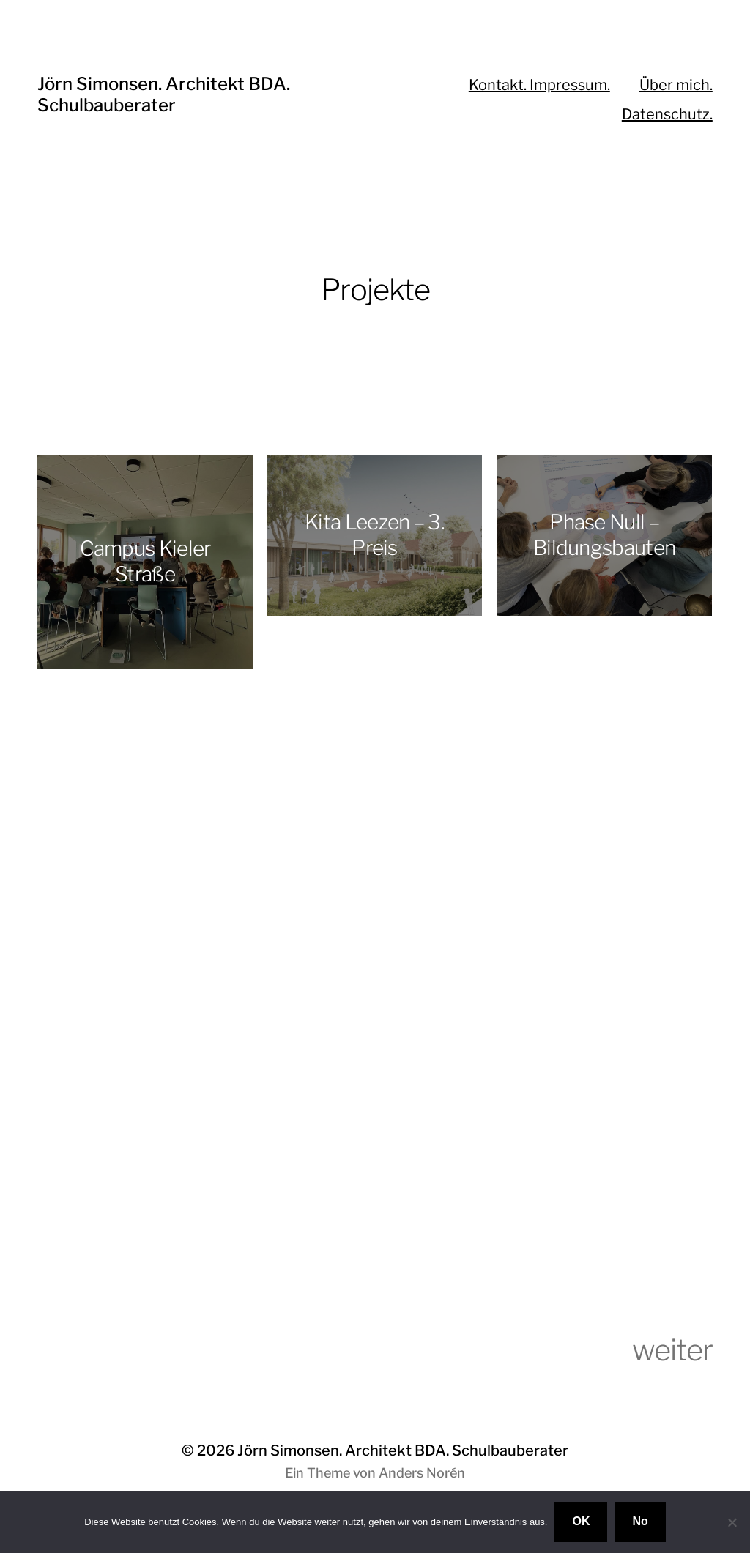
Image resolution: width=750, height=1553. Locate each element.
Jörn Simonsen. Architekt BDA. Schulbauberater (163, 94)
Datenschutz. (667, 114)
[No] (731, 1522)
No (639, 1521)
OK (581, 1521)
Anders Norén (422, 1473)
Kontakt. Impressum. (539, 85)
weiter (672, 1350)
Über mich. (676, 85)
